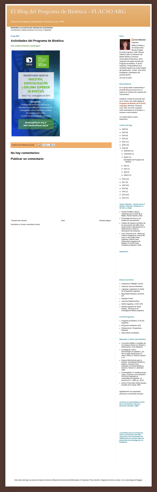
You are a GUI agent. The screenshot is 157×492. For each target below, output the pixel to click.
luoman (117, 480)
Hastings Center (127, 298)
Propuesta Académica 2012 (131, 325)
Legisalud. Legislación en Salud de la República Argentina (132, 290)
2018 (124, 179)
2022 (124, 139)
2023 (124, 135)
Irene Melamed (139, 40)
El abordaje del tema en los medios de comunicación (131, 219)
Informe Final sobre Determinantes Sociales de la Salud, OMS (133, 384)
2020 (124, 145)
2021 (124, 142)
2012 (124, 198)
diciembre (127, 151)
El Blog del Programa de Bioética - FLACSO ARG (68, 11)
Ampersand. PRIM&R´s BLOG (132, 284)
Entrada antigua (105, 221)
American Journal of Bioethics (132, 286)
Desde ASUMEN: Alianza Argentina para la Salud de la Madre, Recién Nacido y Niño (131, 214)
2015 (124, 188)
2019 (124, 148)
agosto (126, 157)
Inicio (63, 221)
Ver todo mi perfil (125, 78)
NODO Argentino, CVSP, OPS (132, 304)
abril (125, 172)
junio (126, 169)
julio (125, 166)
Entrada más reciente (19, 221)
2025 (124, 129)
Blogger (139, 480)
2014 (124, 192)
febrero (126, 175)
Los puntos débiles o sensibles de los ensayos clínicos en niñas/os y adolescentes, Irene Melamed (133, 345)
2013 (124, 195)
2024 (124, 132)
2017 (124, 182)
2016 (124, 185)
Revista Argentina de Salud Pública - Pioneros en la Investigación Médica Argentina (132, 309)
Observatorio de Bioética (130, 333)
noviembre (128, 154)
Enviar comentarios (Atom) (30, 224)
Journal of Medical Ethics (130, 301)
